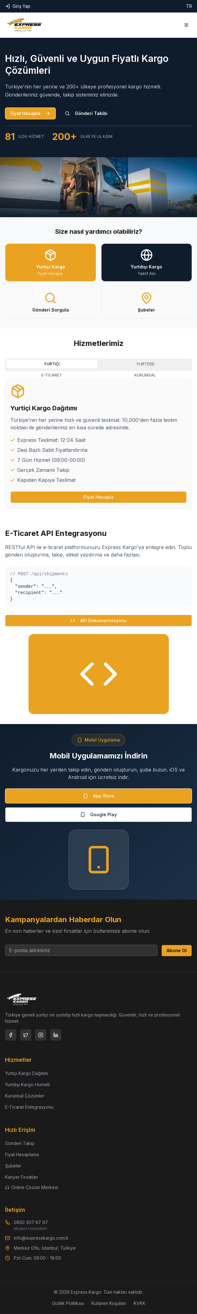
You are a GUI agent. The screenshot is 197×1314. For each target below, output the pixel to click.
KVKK (139, 1303)
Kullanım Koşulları (108, 1303)
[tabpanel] (98, 443)
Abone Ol (177, 950)
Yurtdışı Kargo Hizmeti (27, 1084)
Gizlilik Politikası (68, 1303)
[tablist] (98, 364)
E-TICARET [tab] (51, 375)
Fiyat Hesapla (30, 113)
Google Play (98, 814)
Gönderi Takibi (86, 113)
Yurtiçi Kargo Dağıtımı (26, 1073)
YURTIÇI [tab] (52, 364)
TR (189, 6)
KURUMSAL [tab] (145, 375)
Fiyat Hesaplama (22, 1154)
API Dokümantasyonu (98, 620)
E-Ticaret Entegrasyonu (29, 1107)
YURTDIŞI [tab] (145, 364)
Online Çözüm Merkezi (31, 1187)
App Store (98, 795)
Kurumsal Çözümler (24, 1095)
